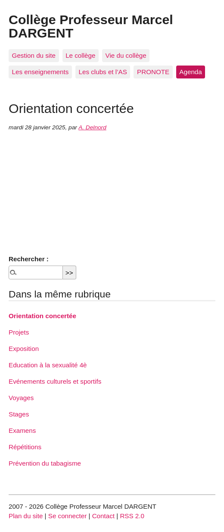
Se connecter (67, 515)
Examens (22, 430)
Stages (19, 414)
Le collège (80, 55)
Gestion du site (34, 55)
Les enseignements (40, 71)
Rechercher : (29, 259)
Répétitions (25, 447)
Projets (19, 332)
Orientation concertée (42, 315)
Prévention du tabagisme (45, 463)
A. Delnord (92, 127)
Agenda (190, 71)
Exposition (24, 348)
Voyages (21, 397)
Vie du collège (126, 55)
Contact (103, 515)
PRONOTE (153, 71)
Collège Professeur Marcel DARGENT (91, 26)
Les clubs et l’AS (103, 71)
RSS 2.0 (132, 515)
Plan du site (26, 515)
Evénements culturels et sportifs (55, 381)
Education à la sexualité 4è (48, 365)
